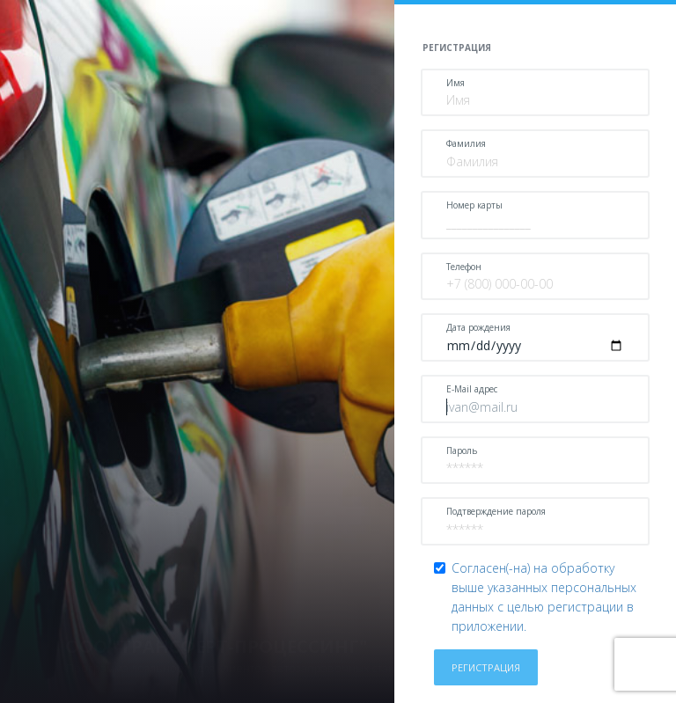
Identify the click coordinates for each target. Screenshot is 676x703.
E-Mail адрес (471, 389)
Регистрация (486, 667)
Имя (455, 83)
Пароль (461, 450)
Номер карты (474, 205)
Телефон (463, 266)
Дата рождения (478, 327)
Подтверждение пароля (496, 511)
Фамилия (466, 143)
